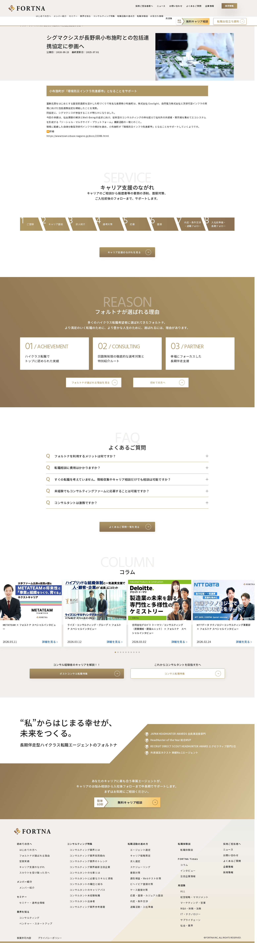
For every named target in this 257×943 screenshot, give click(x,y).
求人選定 (135, 861)
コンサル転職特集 (175, 673)
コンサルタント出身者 (82, 901)
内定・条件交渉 (139, 901)
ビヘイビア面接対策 (141, 884)
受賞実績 (24, 861)
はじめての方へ (28, 849)
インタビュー (188, 870)
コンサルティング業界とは (85, 849)
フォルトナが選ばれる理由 (34, 855)
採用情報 (229, 7)
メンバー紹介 (27, 887)
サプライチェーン (190, 920)
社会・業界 (186, 925)
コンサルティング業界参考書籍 (87, 906)
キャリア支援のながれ (32, 867)
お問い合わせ (177, 7)
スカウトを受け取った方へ (34, 872)
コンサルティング (29, 917)
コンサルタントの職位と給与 (86, 884)
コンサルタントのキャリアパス (87, 889)
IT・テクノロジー (190, 914)
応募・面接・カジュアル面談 (146, 895)
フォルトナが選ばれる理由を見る (91, 382)
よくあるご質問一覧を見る (124, 526)
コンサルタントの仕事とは (85, 872)
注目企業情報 (188, 876)
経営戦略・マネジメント (194, 897)
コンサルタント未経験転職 (85, 895)
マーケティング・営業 (193, 902)
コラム (184, 864)
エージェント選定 (140, 849)
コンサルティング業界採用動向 (87, 855)
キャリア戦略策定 (140, 855)
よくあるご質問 (194, 7)
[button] (115, 652)
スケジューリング (140, 867)
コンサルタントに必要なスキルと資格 (91, 878)
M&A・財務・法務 (190, 908)
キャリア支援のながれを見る (124, 252)
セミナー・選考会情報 (32, 902)
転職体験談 (186, 849)
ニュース (163, 7)
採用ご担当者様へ (147, 7)
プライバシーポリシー (50, 938)
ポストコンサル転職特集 (74, 673)
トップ (23, 25)
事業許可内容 (24, 938)
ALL (182, 891)
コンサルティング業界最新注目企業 (90, 867)
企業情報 (210, 7)
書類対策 (135, 872)
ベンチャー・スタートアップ (35, 923)
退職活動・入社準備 (141, 906)
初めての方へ (157, 382)
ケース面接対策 (139, 889)
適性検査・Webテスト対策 (145, 878)
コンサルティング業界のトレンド (89, 861)
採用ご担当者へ (232, 843)
